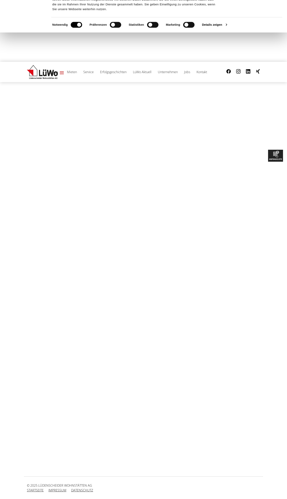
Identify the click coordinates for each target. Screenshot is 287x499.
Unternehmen (168, 72)
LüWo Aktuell (142, 72)
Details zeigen (212, 54)
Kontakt (202, 72)
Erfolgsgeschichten (113, 72)
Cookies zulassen (253, 9)
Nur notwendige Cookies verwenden (253, 22)
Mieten (72, 72)
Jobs (187, 72)
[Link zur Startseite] (42, 72)
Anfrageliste (275, 155)
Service (88, 72)
